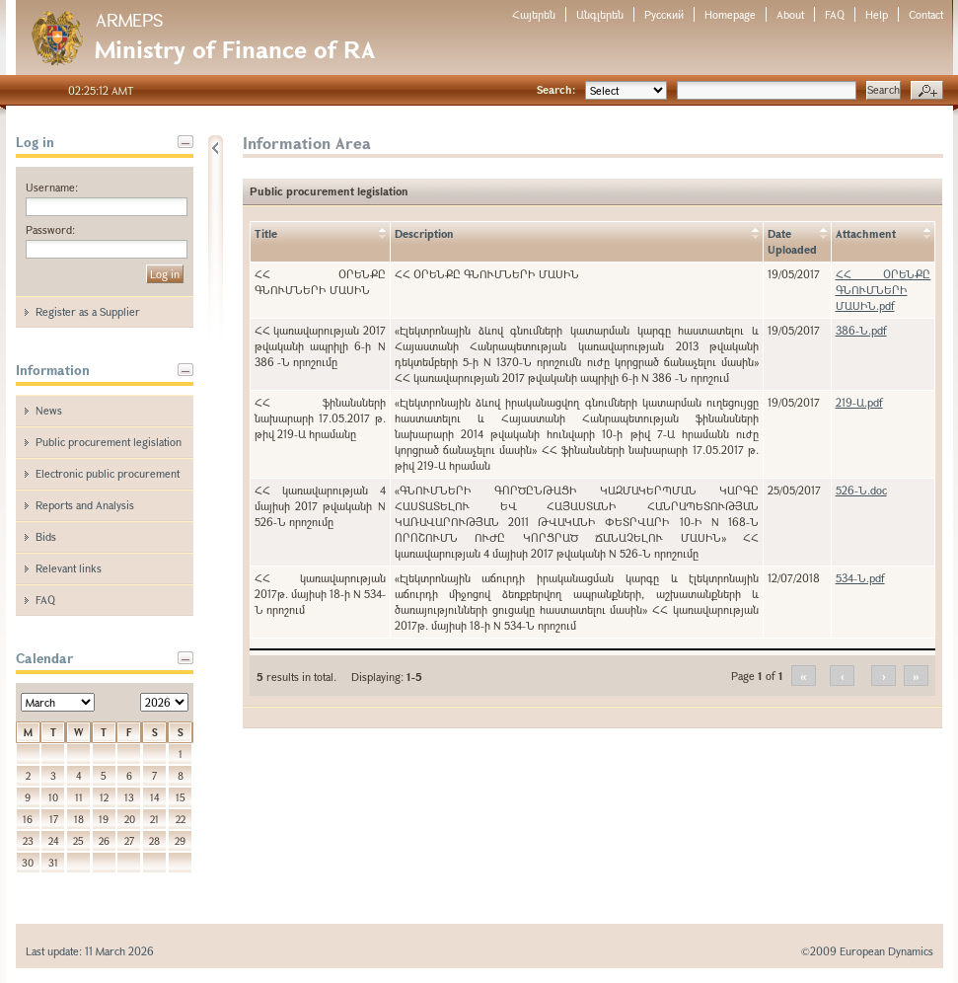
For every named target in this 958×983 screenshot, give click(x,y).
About (790, 14)
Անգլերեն (600, 14)
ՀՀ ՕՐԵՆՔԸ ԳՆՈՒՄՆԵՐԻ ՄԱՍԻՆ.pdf (883, 289)
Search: (556, 89)
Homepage (730, 14)
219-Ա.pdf (859, 402)
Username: (52, 187)
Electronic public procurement (108, 473)
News (49, 410)
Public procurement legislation (109, 441)
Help (876, 14)
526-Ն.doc (861, 490)
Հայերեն (533, 14)
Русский (664, 14)
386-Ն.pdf (861, 330)
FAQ (835, 14)
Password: (50, 229)
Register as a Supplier (88, 311)
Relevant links (69, 568)
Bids (46, 536)
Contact (926, 14)
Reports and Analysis (85, 504)
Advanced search (927, 91)
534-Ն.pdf (860, 577)
